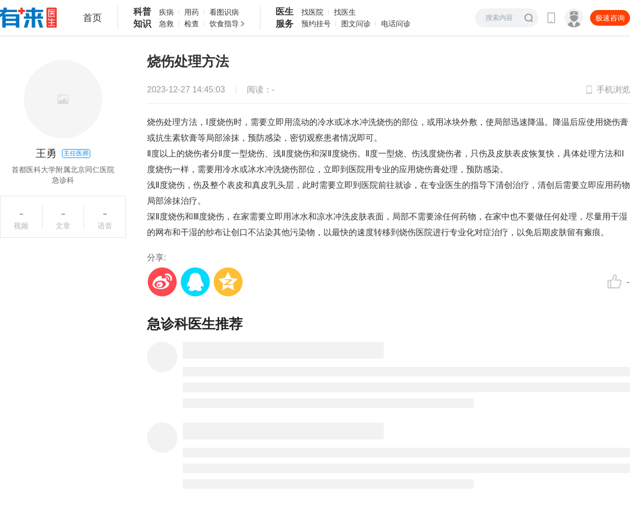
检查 (191, 23)
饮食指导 (224, 23)
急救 (166, 23)
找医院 (312, 12)
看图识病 (224, 12)
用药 (191, 12)
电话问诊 (396, 23)
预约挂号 (316, 23)
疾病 (166, 12)
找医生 (345, 12)
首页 (92, 18)
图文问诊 (356, 23)
